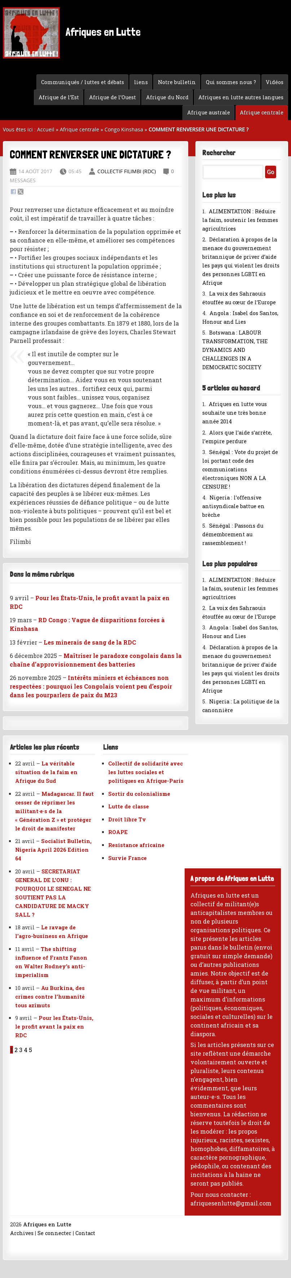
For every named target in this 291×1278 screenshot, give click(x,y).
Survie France (127, 858)
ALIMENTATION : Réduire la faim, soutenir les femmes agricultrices (240, 220)
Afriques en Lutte (72, 32)
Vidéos (274, 82)
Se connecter (54, 1233)
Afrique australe (208, 112)
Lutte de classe (128, 806)
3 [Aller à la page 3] (20, 1050)
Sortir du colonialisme (139, 793)
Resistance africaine (136, 845)
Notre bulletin (177, 82)
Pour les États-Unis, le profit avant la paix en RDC (54, 1027)
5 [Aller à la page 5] (30, 1050)
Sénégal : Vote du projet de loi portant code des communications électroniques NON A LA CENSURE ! (240, 469)
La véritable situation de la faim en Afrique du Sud (46, 772)
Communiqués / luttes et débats (82, 82)
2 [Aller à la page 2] (16, 1050)
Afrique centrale (261, 112)
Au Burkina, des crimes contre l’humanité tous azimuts (50, 997)
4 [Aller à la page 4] (25, 1050)
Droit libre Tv (127, 819)
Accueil (45, 129)
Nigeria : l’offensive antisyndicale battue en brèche (233, 506)
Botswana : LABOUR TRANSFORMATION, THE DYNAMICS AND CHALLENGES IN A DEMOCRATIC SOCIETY (235, 350)
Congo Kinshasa (124, 129)
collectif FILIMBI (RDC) (126, 171)
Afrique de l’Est (59, 97)
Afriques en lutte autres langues (240, 97)
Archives (22, 1233)
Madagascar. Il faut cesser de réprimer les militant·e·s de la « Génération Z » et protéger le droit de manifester (54, 811)
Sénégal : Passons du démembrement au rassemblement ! (232, 534)
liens (141, 82)
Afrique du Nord (167, 97)
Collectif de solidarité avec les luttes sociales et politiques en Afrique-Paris (146, 772)
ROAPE (118, 832)
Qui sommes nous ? (231, 82)
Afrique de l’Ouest (112, 97)
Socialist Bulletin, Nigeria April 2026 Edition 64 (53, 850)
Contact (85, 1233)
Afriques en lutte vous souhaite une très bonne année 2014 (234, 413)
